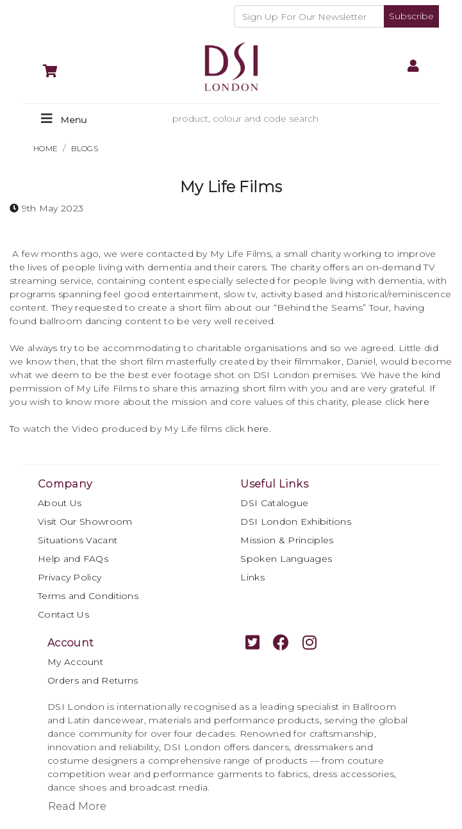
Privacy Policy (69, 577)
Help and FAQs (73, 558)
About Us (59, 503)
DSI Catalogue (274, 503)
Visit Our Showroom (85, 521)
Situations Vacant (77, 540)
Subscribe (411, 16)
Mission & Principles (286, 540)
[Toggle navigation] (64, 119)
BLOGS (85, 148)
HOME (45, 148)
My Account (75, 662)
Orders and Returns (92, 680)
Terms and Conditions (88, 596)
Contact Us (63, 614)
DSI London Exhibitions (295, 521)
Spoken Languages (286, 558)
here (257, 428)
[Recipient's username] (309, 16)
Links (252, 577)
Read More (77, 806)
